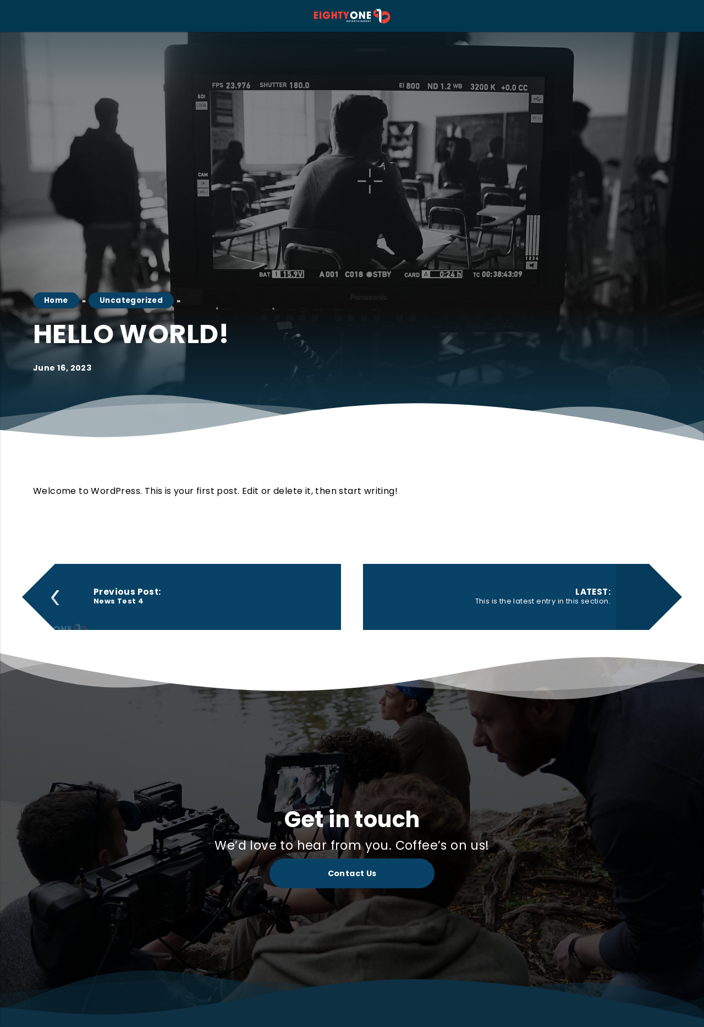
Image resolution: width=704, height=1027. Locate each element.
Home (56, 300)
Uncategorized (130, 300)
